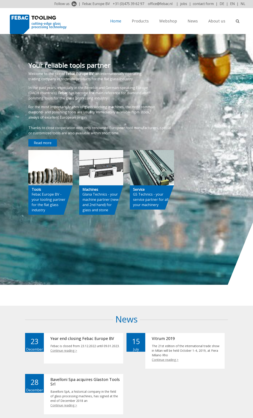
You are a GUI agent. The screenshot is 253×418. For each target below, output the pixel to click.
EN (232, 3)
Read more (42, 142)
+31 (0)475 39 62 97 (128, 3)
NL (243, 3)
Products (140, 21)
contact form (203, 3)
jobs (183, 3)
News (193, 21)
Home (115, 21)
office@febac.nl (160, 3)
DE (222, 3)
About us (216, 21)
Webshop (168, 21)
